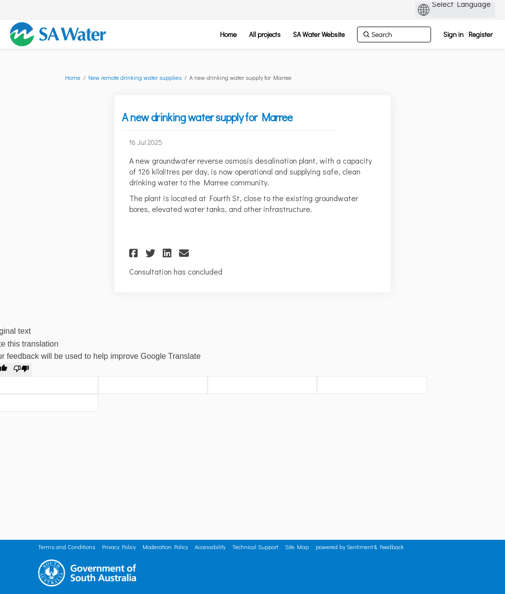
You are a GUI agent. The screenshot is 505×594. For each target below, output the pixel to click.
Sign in (453, 34)
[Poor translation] (21, 370)
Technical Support (255, 547)
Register (481, 34)
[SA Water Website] (318, 34)
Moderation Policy (165, 547)
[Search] (394, 34)
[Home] (228, 34)
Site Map (297, 547)
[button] (135, 253)
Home (72, 77)
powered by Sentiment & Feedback (360, 547)
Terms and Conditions (66, 547)
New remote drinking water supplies (134, 77)
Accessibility (210, 547)
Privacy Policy (119, 547)
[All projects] (265, 34)
